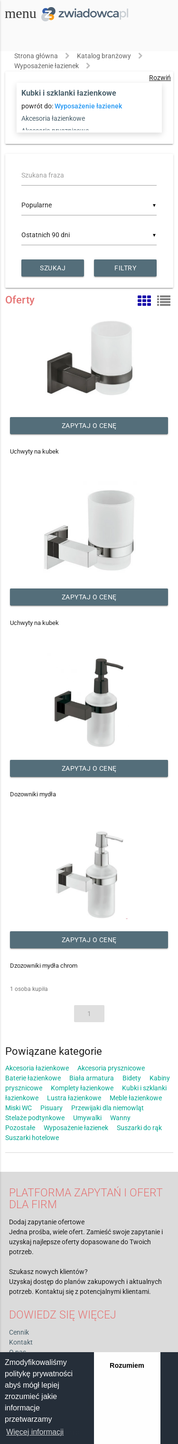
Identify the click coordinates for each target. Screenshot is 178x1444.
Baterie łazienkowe (33, 1078)
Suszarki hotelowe (32, 1137)
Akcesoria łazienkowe (53, 118)
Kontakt (21, 1342)
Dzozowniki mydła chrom (43, 965)
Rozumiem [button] (127, 1365)
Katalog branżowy (104, 56)
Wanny (120, 1118)
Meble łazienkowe (136, 1098)
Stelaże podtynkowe (35, 1118)
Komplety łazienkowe (82, 1088)
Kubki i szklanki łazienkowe (68, 93)
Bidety (131, 1078)
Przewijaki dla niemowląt (107, 1108)
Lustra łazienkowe (74, 1098)
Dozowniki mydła (33, 794)
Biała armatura (91, 1078)
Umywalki (87, 1118)
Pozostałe (20, 1128)
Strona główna (36, 56)
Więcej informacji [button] (35, 1432)
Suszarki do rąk (139, 1128)
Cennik (19, 1332)
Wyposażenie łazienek (46, 66)
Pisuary (51, 1108)
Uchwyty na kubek (34, 451)
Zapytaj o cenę (89, 425)
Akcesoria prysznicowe (111, 1068)
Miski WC (18, 1108)
